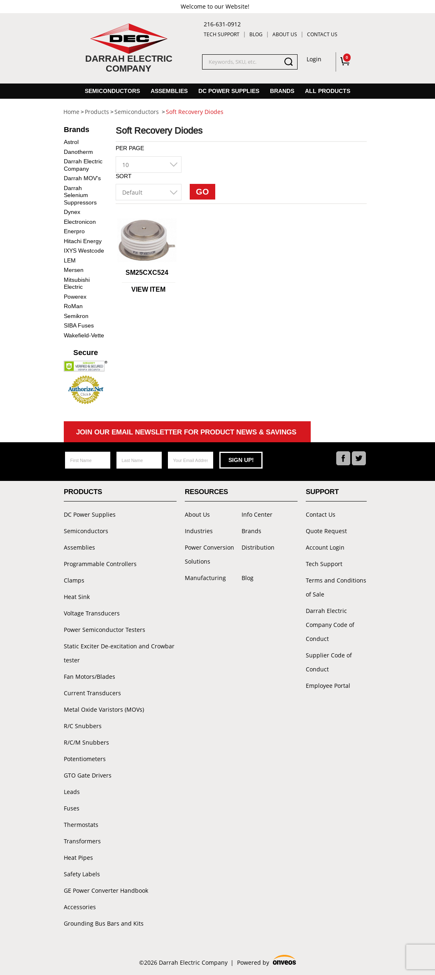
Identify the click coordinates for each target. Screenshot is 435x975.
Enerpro (74, 231)
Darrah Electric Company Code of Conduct (330, 625)
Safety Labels (82, 874)
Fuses (71, 808)
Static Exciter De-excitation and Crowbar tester (119, 653)
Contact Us (322, 34)
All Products (327, 91)
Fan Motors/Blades (89, 676)
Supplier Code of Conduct (329, 662)
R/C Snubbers (83, 726)
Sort (124, 176)
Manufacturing (205, 578)
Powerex (75, 296)
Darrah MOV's (82, 178)
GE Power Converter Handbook (106, 890)
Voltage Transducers (92, 613)
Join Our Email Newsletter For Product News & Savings (186, 432)
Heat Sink (77, 597)
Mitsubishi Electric (77, 283)
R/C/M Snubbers (86, 742)
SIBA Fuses (79, 325)
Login (314, 59)
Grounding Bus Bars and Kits (104, 923)
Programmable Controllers (100, 564)
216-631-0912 (222, 24)
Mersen (74, 270)
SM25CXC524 (147, 272)
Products (83, 492)
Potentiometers (85, 759)
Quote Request (326, 531)
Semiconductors (112, 91)
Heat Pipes (78, 857)
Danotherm (78, 152)
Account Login (325, 547)
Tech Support (222, 34)
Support (322, 492)
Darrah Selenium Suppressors (80, 195)
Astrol (71, 142)
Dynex (72, 212)
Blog (256, 34)
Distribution (258, 547)
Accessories (80, 907)
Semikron (76, 316)
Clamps (74, 580)
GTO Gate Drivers (88, 775)
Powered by (266, 961)
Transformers (82, 841)
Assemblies (169, 91)
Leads (72, 792)
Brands (282, 91)
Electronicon (80, 221)
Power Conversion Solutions (209, 554)
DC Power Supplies (228, 91)
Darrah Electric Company (83, 165)
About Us (284, 34)
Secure (85, 352)
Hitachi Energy (83, 241)
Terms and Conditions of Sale (336, 587)
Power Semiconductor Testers (104, 630)
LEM (70, 260)
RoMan (73, 306)
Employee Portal (328, 685)
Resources (206, 492)
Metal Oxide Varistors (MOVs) (104, 709)
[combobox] (148, 164)
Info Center (257, 514)
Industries (199, 531)
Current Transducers (92, 693)
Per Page (130, 148)
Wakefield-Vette (84, 335)
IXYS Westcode (84, 250)
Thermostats (81, 825)
